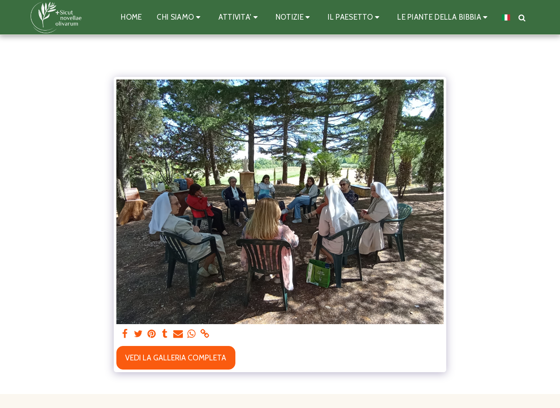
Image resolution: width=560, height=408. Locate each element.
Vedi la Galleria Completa (175, 357)
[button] (180, 17)
